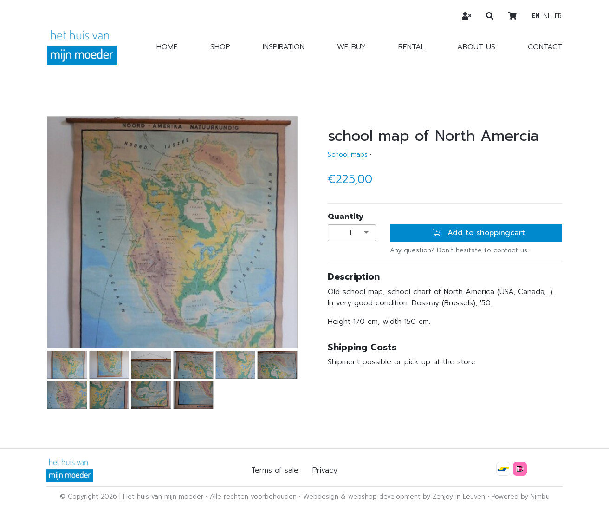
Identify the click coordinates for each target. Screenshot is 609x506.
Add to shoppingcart (478, 232)
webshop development (384, 496)
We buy (351, 47)
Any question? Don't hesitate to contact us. (459, 250)
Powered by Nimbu (521, 496)
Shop (220, 47)
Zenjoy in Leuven (459, 496)
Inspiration (283, 47)
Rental (411, 47)
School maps (348, 154)
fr (558, 16)
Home (167, 47)
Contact (545, 47)
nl (547, 16)
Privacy (324, 470)
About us (476, 47)
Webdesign (320, 496)
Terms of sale (274, 470)
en (535, 16)
